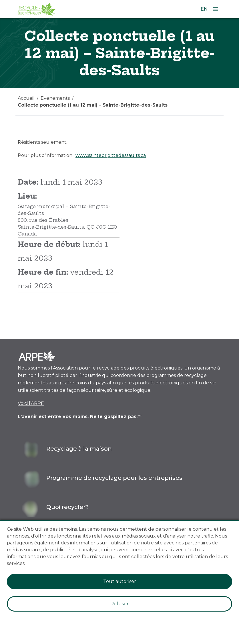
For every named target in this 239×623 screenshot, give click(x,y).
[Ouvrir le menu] (215, 9)
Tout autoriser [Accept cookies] (119, 581)
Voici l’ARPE (31, 403)
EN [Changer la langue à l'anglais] (204, 9)
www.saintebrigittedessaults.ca (110, 155)
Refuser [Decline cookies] (119, 603)
